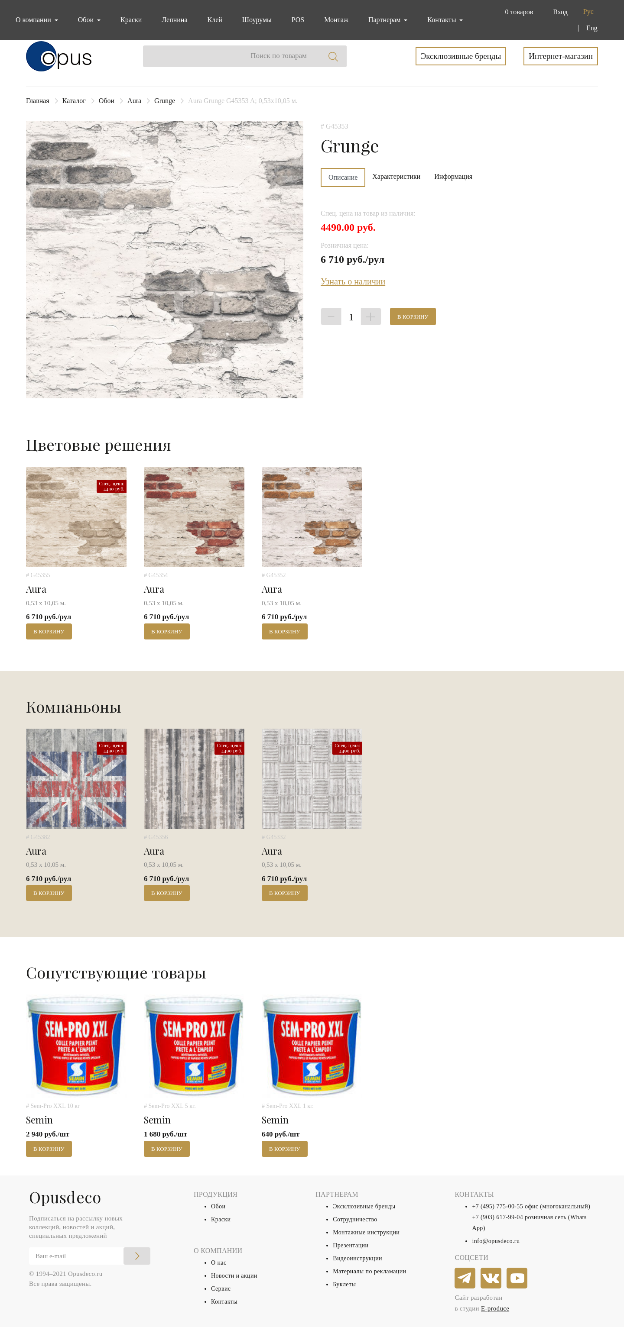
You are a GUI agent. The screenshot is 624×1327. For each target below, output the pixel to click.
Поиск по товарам (278, 56)
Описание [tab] (343, 177)
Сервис (221, 1288)
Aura (134, 100)
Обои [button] (86, 19)
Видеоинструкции (357, 1258)
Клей (215, 19)
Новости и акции (234, 1275)
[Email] (89, 1256)
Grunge (164, 100)
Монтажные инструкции (366, 1232)
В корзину (413, 316)
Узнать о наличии (353, 281)
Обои (106, 100)
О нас (219, 1262)
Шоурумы (257, 19)
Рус (588, 11)
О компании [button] (34, 19)
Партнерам (385, 19)
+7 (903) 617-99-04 (497, 1217)
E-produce (495, 1308)
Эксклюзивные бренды (461, 56)
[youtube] (517, 1278)
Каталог (74, 100)
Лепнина (174, 19)
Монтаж (336, 19)
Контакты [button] (442, 19)
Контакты (224, 1301)
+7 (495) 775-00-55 (497, 1206)
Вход (560, 12)
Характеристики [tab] (396, 176)
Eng (592, 28)
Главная (37, 100)
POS (298, 19)
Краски (131, 19)
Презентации (350, 1245)
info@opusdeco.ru (496, 1241)
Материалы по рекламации (369, 1271)
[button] (517, 12)
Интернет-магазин (561, 56)
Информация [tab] (453, 176)
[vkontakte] (491, 1278)
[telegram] (465, 1278)
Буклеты (344, 1284)
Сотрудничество (355, 1219)
